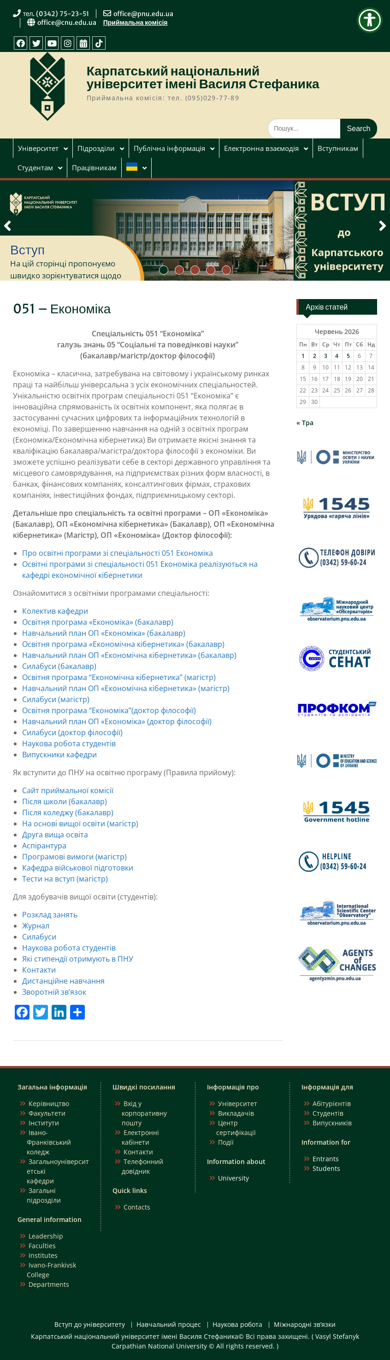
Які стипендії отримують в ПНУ (77, 959)
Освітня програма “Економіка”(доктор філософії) (109, 710)
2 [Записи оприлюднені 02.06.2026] (314, 356)
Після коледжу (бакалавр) (67, 812)
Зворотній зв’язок (54, 992)
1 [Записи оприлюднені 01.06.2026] (303, 356)
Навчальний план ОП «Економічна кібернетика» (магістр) (126, 688)
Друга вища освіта (55, 835)
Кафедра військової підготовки (77, 868)
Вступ (27, 250)
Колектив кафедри (55, 611)
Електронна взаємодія (261, 148)
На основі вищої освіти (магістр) (80, 823)
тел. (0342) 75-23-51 (56, 14)
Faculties (42, 1245)
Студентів (328, 1113)
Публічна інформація (169, 148)
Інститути (44, 1122)
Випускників (332, 1122)
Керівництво (49, 1103)
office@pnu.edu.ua (143, 14)
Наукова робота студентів (69, 743)
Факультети (47, 1113)
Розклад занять (49, 915)
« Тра (304, 422)
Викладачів (236, 1113)
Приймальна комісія (135, 22)
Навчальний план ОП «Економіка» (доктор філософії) (117, 721)
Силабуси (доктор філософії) (72, 732)
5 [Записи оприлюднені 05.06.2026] (348, 356)
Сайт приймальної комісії (67, 790)
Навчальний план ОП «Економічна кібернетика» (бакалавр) (129, 655)
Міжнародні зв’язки (305, 1325)
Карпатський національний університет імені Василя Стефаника (203, 77)
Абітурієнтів (332, 1103)
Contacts (137, 1207)
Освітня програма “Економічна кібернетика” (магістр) (119, 677)
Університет (38, 148)
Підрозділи (96, 148)
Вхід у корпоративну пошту (144, 1113)
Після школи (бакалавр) (64, 801)
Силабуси (39, 937)
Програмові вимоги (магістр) (74, 857)
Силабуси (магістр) (55, 699)
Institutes (43, 1255)
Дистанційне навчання (63, 981)
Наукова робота (237, 1325)
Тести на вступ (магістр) (65, 879)
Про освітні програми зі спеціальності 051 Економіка (117, 553)
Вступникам (338, 148)
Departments (49, 1284)
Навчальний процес (168, 1325)
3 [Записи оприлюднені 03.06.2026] (325, 356)
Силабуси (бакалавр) (59, 666)
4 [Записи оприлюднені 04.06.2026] (336, 356)
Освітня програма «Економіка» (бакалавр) (97, 622)
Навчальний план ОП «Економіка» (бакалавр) (103, 633)
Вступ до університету (89, 1325)
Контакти (39, 970)
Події (226, 1142)
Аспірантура (44, 846)
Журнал (35, 926)
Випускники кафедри (59, 754)
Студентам (35, 167)
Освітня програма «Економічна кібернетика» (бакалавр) (123, 644)
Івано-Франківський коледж (49, 1142)
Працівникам (94, 167)
